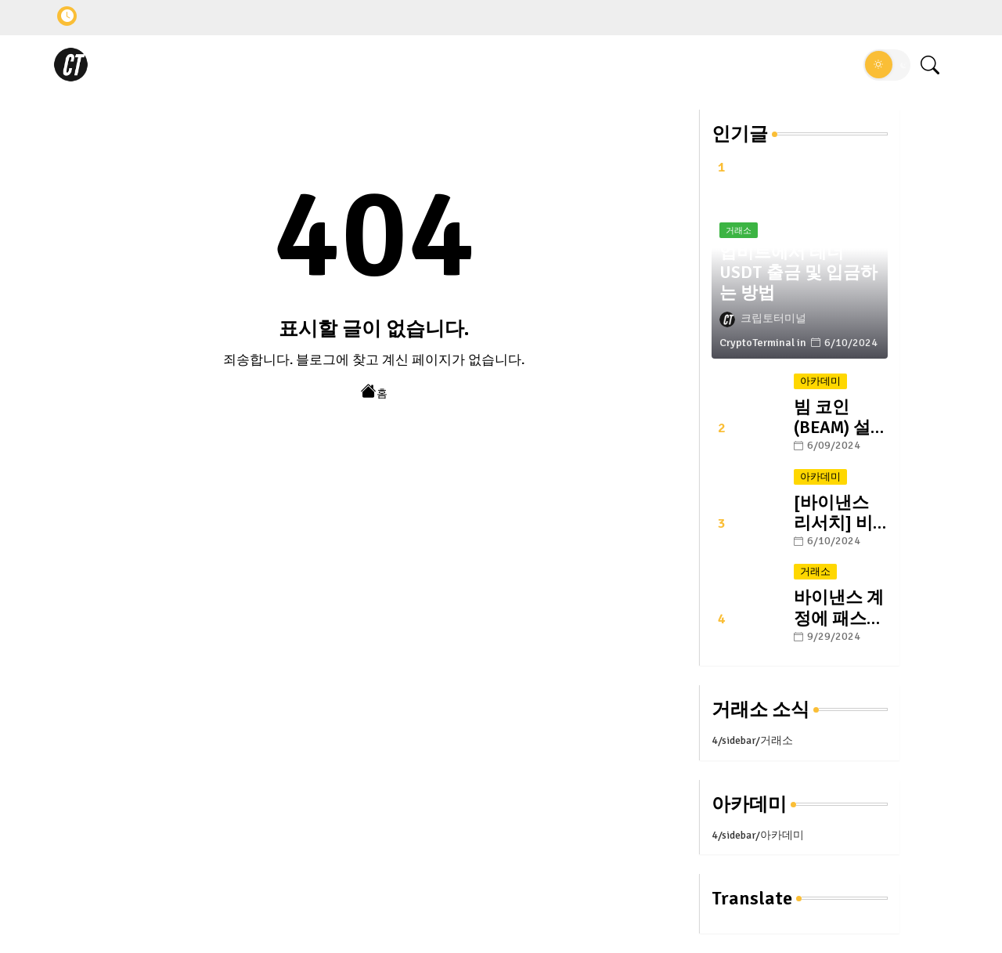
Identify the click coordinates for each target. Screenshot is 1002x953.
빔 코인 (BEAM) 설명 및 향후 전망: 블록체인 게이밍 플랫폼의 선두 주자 (841, 417)
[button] (886, 65)
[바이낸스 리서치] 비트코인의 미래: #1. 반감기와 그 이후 (841, 513)
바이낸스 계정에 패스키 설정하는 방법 (839, 607)
